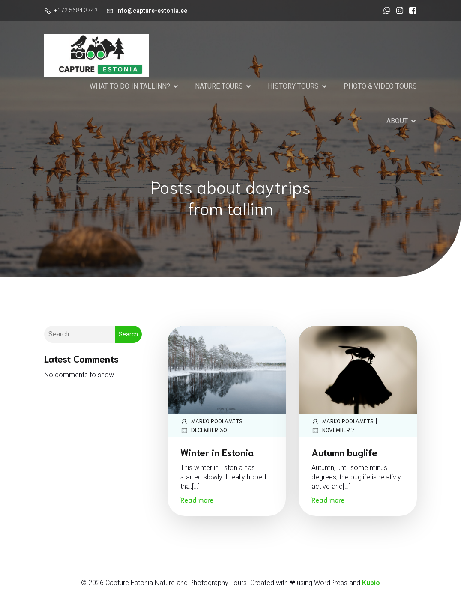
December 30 (203, 430)
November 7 (333, 430)
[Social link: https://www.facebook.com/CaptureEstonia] (410, 10)
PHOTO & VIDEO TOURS (380, 86)
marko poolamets (211, 421)
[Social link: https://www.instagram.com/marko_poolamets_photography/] (397, 10)
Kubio (371, 583)
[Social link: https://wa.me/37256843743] (384, 10)
